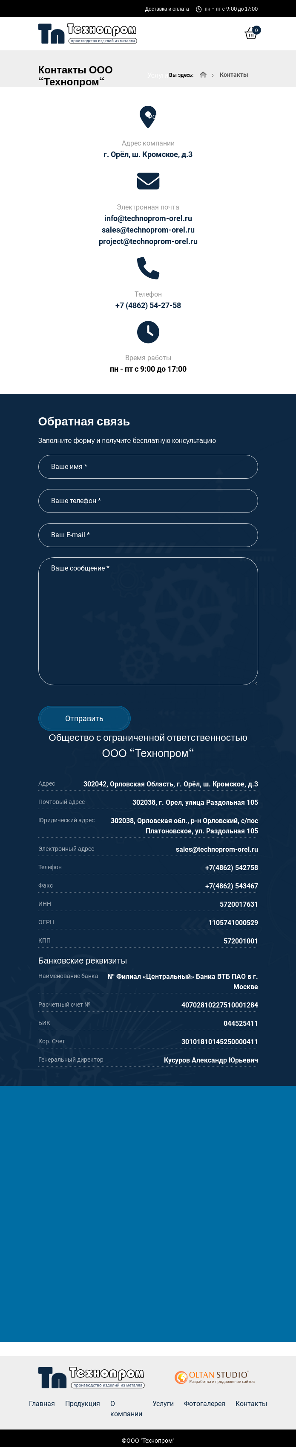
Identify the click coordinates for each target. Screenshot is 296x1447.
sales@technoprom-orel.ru (148, 229)
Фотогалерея (167, 115)
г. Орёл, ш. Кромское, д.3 (148, 154)
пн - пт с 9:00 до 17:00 (148, 368)
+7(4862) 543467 (231, 886)
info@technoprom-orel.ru (148, 218)
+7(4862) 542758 (231, 868)
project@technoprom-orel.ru (148, 241)
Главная (42, 1404)
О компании (166, 33)
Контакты (226, 115)
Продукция (82, 1404)
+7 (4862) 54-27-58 (148, 305)
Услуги (157, 74)
